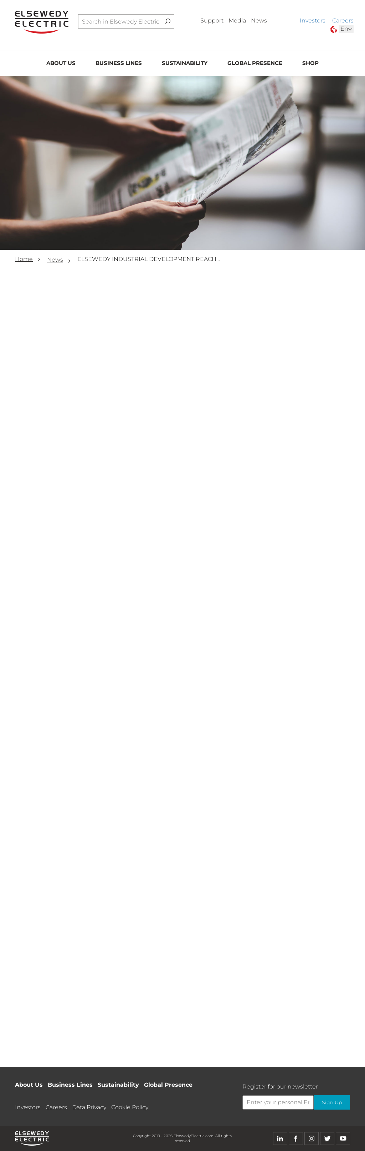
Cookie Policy (129, 1107)
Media (237, 20)
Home (24, 259)
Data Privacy (89, 1107)
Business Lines (119, 63)
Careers (343, 20)
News (259, 20)
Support (211, 20)
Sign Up (332, 1102)
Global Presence (254, 63)
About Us (61, 63)
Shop (310, 63)
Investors (312, 20)
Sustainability (184, 63)
